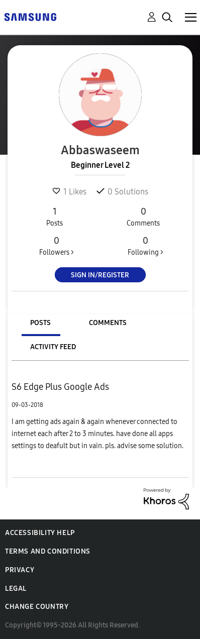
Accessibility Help (40, 532)
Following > (145, 246)
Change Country (36, 606)
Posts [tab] (40, 322)
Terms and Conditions (47, 551)
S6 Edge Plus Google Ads (60, 386)
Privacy (19, 570)
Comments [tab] (108, 322)
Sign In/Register (100, 275)
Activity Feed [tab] (53, 347)
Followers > (56, 246)
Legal (16, 588)
